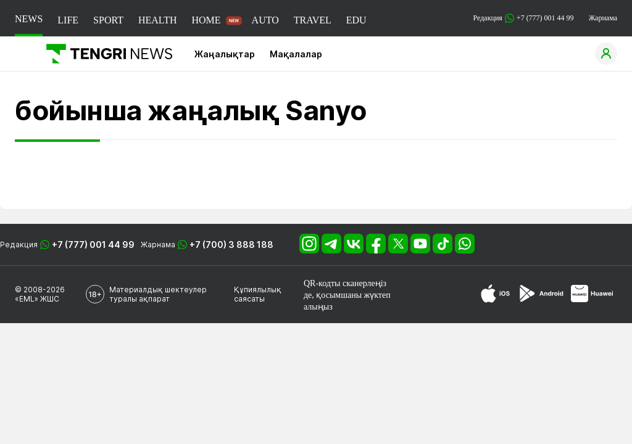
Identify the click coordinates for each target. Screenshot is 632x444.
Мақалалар (296, 54)
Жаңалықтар (224, 54)
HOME (205, 20)
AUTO (265, 20)
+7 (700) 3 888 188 (231, 244)
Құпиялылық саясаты (257, 294)
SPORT (108, 20)
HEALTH (157, 20)
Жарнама (603, 18)
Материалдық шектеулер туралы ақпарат (158, 294)
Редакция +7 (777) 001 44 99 (523, 18)
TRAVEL (312, 20)
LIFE (67, 20)
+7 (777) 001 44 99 (93, 244)
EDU (356, 20)
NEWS (29, 19)
